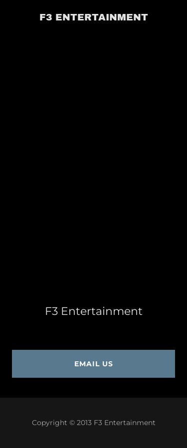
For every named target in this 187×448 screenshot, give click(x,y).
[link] (93, 17)
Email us (93, 363)
